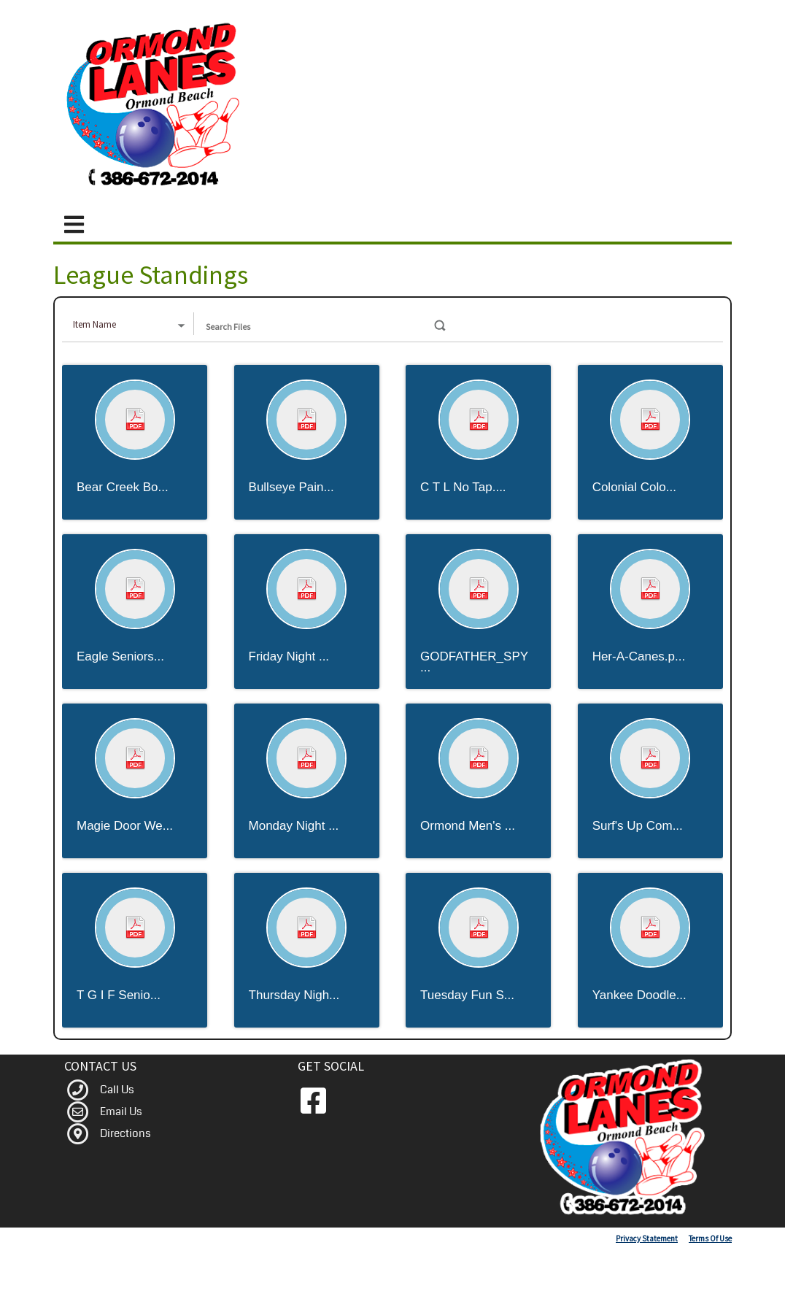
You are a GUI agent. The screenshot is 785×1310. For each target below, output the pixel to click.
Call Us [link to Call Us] (117, 1090)
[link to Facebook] (313, 1101)
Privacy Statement (647, 1238)
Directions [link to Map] (125, 1133)
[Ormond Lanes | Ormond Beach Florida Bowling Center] (156, 104)
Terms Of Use (710, 1238)
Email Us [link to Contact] (121, 1111)
